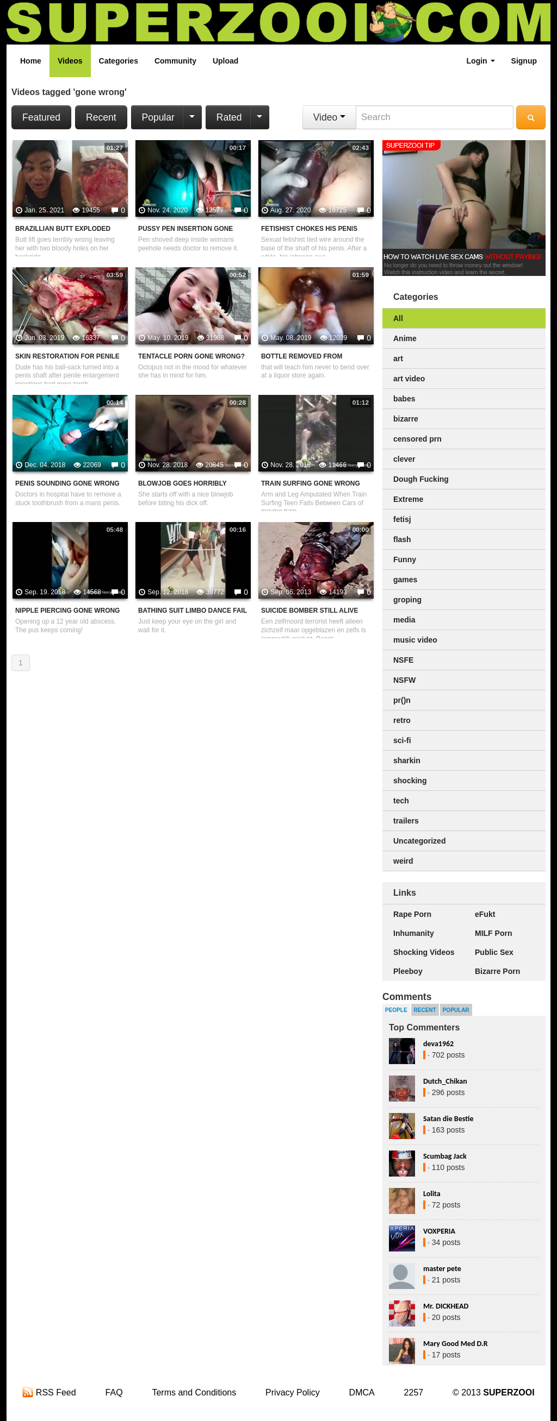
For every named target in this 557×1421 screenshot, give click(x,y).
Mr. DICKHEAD (445, 1306)
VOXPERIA (439, 1231)
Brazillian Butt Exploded (62, 228)
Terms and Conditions (194, 1392)
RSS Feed (49, 1392)
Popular (158, 117)
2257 (414, 1392)
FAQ (114, 1392)
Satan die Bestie (448, 1118)
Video (329, 117)
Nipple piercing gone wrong (67, 610)
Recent (101, 117)
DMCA (362, 1392)
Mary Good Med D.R (455, 1343)
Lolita (432, 1193)
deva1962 (438, 1043)
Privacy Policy (292, 1392)
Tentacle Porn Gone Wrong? (191, 356)
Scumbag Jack (445, 1156)
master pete (442, 1268)
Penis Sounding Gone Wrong (67, 483)
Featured (41, 117)
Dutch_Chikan (445, 1081)
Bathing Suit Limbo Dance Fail (192, 610)
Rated (229, 117)
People (396, 1010)
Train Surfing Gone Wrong (310, 483)
